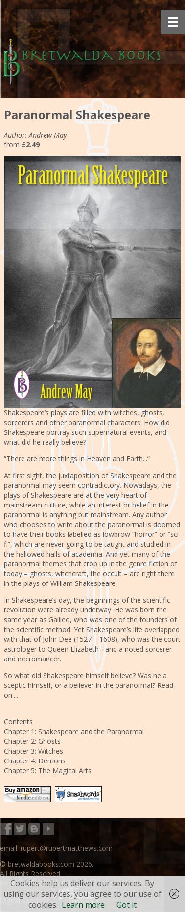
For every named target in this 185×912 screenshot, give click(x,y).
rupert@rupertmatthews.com (67, 848)
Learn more (83, 904)
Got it (126, 904)
